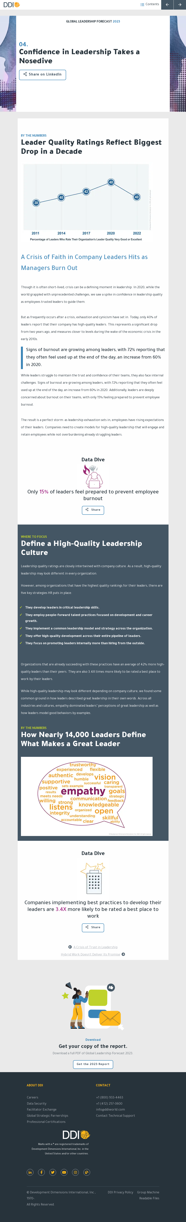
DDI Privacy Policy (120, 1193)
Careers (32, 1098)
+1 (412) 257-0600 (109, 1104)
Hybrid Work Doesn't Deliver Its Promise (93, 955)
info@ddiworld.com (110, 1110)
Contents (150, 5)
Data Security (36, 1104)
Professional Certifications (46, 1122)
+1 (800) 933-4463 (109, 1098)
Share (93, 510)
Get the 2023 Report (93, 1064)
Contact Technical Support (115, 1116)
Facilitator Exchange (41, 1110)
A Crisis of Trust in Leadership (93, 947)
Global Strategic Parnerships (47, 1116)
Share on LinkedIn (42, 74)
